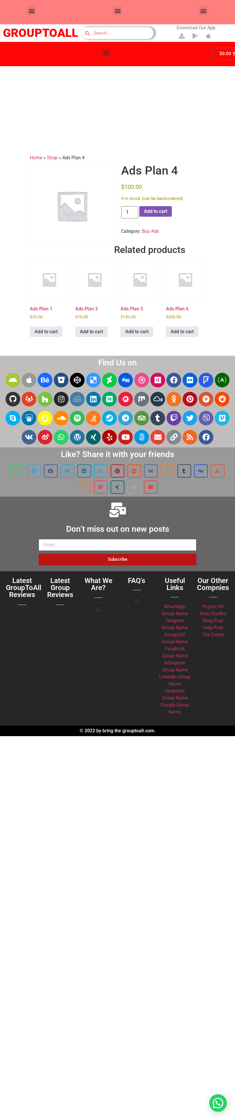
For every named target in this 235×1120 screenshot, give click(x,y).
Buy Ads (150, 231)
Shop (52, 157)
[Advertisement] (117, 110)
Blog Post (213, 620)
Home (36, 157)
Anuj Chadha (213, 613)
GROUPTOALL (40, 33)
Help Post (213, 627)
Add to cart (155, 211)
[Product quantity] (129, 212)
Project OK (213, 606)
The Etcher (213, 634)
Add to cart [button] (46, 331)
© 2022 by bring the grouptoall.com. (118, 730)
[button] (31, 11)
